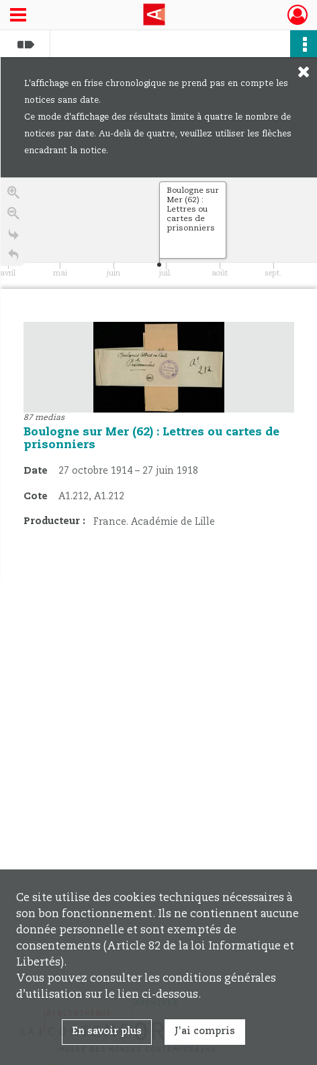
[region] (159, 379)
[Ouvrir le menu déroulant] (18, 16)
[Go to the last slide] (13, 236)
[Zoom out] (13, 215)
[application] (159, 233)
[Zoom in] (13, 194)
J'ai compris (205, 1031)
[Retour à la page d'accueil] (13, 257)
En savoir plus (107, 1031)
